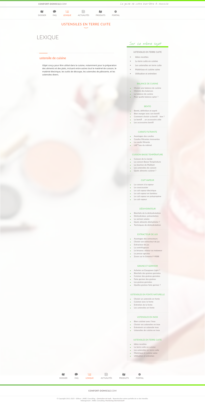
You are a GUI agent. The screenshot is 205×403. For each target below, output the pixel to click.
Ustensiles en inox (147, 317)
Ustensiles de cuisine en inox (147, 330)
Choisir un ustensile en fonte (147, 299)
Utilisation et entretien (146, 73)
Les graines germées (143, 282)
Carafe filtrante (147, 132)
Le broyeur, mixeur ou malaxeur (148, 250)
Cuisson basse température (147, 154)
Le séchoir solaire (141, 219)
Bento (147, 106)
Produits (100, 13)
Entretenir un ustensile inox (146, 327)
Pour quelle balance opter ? (146, 97)
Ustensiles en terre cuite (147, 339)
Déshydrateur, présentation (146, 216)
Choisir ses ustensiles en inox (147, 324)
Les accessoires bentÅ (144, 122)
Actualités (83, 13)
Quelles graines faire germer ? (147, 285)
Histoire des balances (143, 91)
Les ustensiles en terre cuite (148, 65)
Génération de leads (104, 398)
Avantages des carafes (144, 136)
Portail (116, 13)
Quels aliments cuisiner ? (145, 170)
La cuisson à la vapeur (144, 184)
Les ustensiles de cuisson (145, 168)
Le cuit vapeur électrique (145, 190)
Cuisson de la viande (143, 159)
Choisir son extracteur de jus (147, 241)
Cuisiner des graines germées (147, 276)
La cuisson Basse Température (147, 162)
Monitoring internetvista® (115, 401)
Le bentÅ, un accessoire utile (147, 119)
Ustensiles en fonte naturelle (147, 294)
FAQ (55, 13)
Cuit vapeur (147, 180)
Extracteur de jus (147, 234)
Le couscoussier (141, 187)
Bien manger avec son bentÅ (147, 113)
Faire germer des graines (145, 279)
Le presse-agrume (142, 253)
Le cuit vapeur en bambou (145, 193)
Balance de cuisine (147, 83)
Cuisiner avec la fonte (143, 301)
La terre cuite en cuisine (146, 61)
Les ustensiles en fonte (144, 307)
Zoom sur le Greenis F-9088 (146, 256)
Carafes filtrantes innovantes (147, 139)
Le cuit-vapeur (140, 199)
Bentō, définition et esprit (145, 110)
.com (52, 4)
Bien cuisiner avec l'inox (144, 321)
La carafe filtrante (142, 142)
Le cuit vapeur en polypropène (147, 196)
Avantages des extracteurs (146, 238)
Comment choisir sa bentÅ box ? (149, 116)
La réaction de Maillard (144, 165)
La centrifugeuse (141, 247)
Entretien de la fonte (143, 305)
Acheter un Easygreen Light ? (147, 270)
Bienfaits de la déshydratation (147, 213)
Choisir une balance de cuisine (147, 88)
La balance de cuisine (143, 94)
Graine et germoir (147, 266)
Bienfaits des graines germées (147, 273)
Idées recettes (141, 57)
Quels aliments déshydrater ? (147, 222)
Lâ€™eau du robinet (143, 145)
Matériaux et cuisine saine (147, 69)
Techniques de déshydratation (147, 225)
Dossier (42, 13)
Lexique (67, 13)
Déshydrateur (147, 208)
